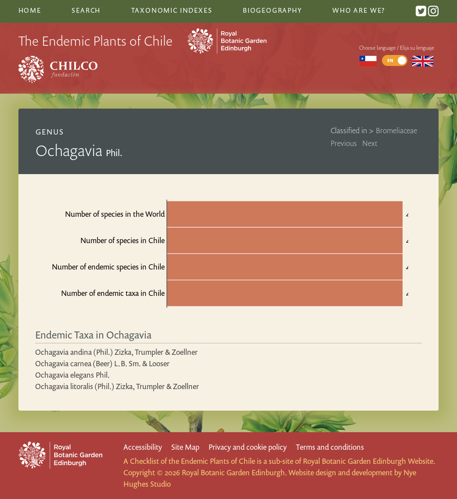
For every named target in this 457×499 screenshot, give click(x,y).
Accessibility (142, 447)
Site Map (185, 447)
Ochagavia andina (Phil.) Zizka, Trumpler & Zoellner (116, 352)
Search (86, 10)
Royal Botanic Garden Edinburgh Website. (369, 461)
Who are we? (358, 10)
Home (29, 10)
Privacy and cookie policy (248, 447)
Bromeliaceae (396, 130)
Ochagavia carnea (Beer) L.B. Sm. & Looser (102, 363)
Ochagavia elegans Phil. (72, 375)
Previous (344, 143)
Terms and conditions (330, 447)
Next (370, 143)
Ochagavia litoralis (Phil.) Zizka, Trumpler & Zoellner (117, 386)
